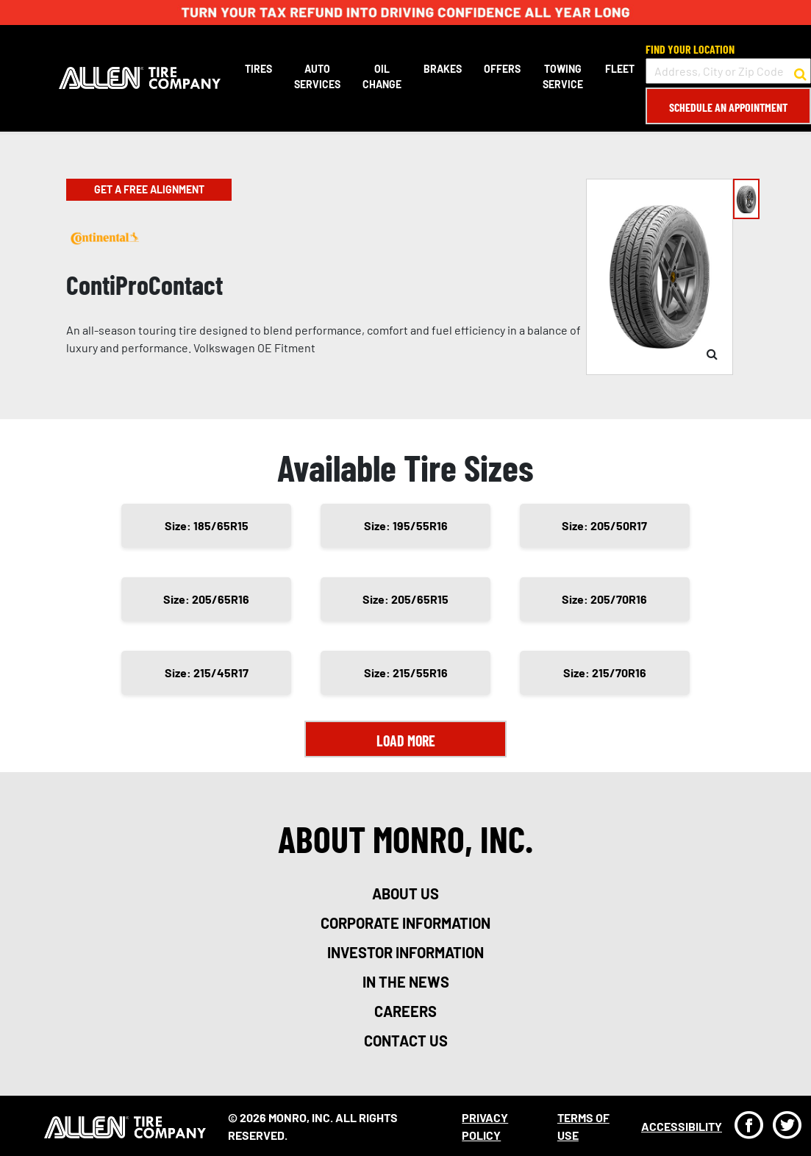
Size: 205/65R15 (405, 599)
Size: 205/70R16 (604, 599)
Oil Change (381, 76)
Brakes (443, 69)
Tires (258, 69)
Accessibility (681, 1126)
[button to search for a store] (800, 71)
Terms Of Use (583, 1126)
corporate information (405, 923)
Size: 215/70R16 (604, 672)
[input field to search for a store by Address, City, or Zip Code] (728, 71)
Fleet (620, 69)
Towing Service (563, 76)
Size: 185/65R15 (207, 525)
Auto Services (317, 76)
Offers (502, 69)
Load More (405, 740)
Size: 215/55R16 (406, 672)
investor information (405, 952)
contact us (406, 1040)
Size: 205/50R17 (604, 525)
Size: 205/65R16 (206, 599)
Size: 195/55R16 (406, 525)
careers (405, 1011)
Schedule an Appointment (728, 107)
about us (405, 893)
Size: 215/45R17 (207, 672)
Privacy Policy (485, 1126)
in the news (405, 982)
